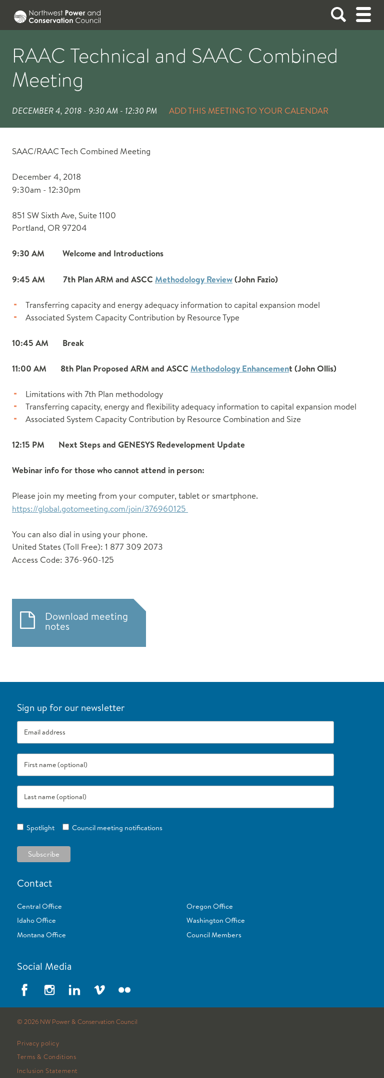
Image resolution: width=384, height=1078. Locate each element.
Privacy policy (38, 1043)
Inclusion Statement (47, 1070)
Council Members (214, 935)
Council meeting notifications (115, 828)
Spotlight (39, 828)
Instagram (49, 989)
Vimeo (99, 989)
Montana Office (41, 935)
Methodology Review (193, 279)
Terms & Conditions (46, 1056)
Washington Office (215, 920)
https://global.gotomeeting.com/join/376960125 (100, 508)
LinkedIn (74, 989)
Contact (34, 883)
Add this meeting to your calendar (248, 110)
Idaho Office (36, 920)
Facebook (24, 989)
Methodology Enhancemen (239, 368)
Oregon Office (209, 906)
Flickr (124, 989)
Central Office (39, 906)
